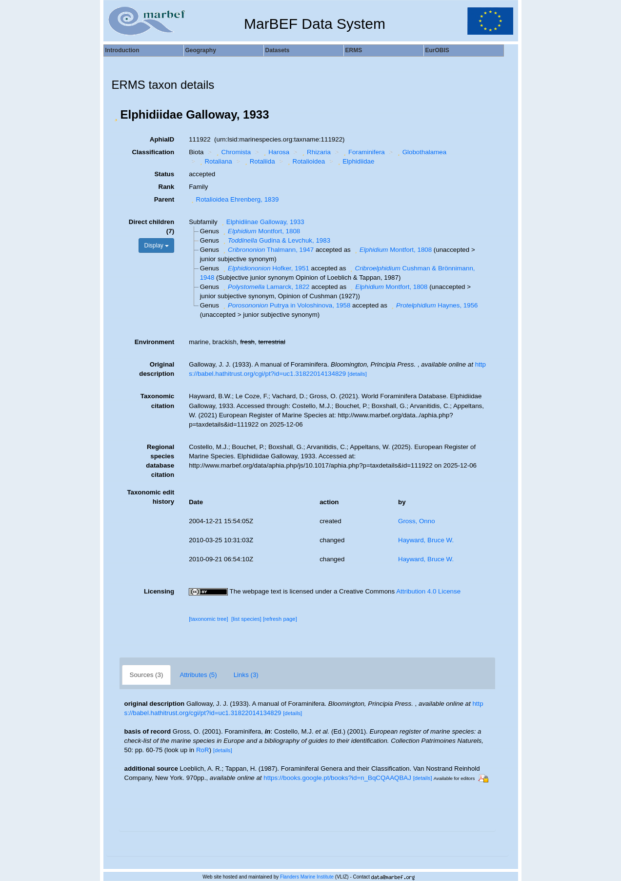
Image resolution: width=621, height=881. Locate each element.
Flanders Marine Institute (307, 877)
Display (156, 245)
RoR (202, 750)
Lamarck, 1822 (265, 286)
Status (164, 174)
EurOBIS (437, 50)
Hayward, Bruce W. (426, 540)
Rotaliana (215, 161)
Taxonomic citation (157, 400)
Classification (153, 152)
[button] (116, 115)
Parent (164, 199)
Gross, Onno (416, 521)
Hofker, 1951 (265, 268)
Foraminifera (363, 152)
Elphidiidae (355, 161)
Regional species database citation (160, 460)
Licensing (159, 591)
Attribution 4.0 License (428, 591)
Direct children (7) (151, 226)
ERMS (353, 50)
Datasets (277, 50)
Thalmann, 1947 (267, 249)
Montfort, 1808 (260, 231)
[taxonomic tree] (208, 619)
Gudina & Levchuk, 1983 (275, 240)
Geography (200, 50)
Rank (167, 186)
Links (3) (246, 674)
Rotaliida (258, 161)
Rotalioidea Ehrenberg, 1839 (234, 199)
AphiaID (162, 139)
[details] (357, 374)
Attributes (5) (198, 674)
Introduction (122, 50)
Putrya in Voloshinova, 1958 (286, 305)
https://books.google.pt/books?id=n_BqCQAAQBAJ (337, 777)
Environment (154, 342)
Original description (156, 369)
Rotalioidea (305, 161)
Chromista (232, 152)
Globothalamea (420, 152)
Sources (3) (146, 674)
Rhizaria (315, 152)
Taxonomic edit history (150, 497)
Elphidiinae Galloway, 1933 (261, 221)
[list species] (246, 619)
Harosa (275, 152)
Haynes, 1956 (433, 305)
